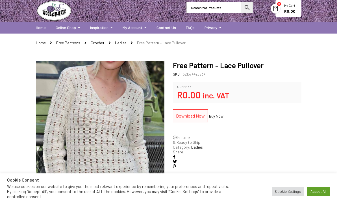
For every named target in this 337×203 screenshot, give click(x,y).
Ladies (121, 42)
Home (41, 42)
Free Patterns (68, 42)
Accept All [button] (318, 191)
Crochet (98, 42)
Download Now (190, 115)
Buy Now (216, 116)
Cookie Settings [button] (288, 191)
